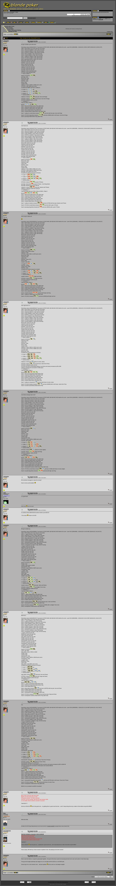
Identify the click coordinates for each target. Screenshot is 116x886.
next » (112, 31)
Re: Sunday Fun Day (33, 41)
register (16, 12)
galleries (41, 9)
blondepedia (13, 9)
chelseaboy (6, 40)
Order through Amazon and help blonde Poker (101, 12)
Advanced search (32, 18)
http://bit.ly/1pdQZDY (51, 826)
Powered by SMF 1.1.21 (52, 882)
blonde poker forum (9, 26)
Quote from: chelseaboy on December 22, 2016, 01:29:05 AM (32, 834)
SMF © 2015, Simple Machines (62, 882)
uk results (36, 9)
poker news (6, 9)
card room (19, 9)
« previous (108, 31)
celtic (4, 492)
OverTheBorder (7, 830)
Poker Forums (9, 27)
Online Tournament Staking (14, 30)
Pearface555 (100, 19)
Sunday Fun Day (13, 31)
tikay (4, 813)
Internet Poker (10, 28)
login (13, 12)
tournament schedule (27, 9)
